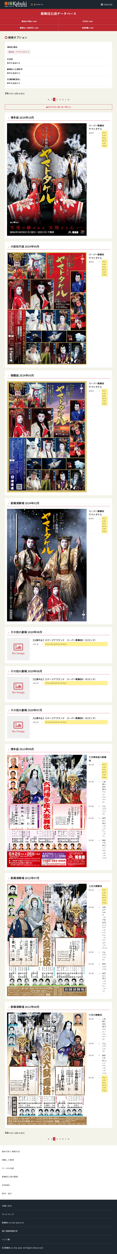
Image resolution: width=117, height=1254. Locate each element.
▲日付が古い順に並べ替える (58, 107)
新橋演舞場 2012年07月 (25, 878)
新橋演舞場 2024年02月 (25, 503)
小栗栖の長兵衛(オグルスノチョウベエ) (104, 792)
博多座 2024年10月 (22, 117)
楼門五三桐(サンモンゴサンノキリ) (104, 827)
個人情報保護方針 (10, 1231)
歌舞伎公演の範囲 (10, 1176)
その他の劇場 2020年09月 (26, 632)
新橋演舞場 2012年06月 (25, 1006)
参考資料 (6, 1185)
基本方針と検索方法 (11, 1151)
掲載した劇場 (8, 1159)
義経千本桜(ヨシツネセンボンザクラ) (104, 849)
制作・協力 (7, 1193)
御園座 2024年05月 (22, 375)
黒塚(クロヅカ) (104, 966)
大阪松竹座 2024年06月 (25, 246)
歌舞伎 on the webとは (13, 1222)
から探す (29, 21)
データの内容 (8, 1168)
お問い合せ (7, 1205)
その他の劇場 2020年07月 (26, 710)
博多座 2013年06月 (22, 749)
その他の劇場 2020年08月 (26, 671)
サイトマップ (8, 1214)
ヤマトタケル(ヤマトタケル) (104, 139)
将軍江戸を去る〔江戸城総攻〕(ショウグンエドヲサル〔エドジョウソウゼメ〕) (104, 927)
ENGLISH (108, 4)
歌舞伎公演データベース (58, 13)
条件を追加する (13, 63)
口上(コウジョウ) (104, 810)
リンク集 (6, 1239)
